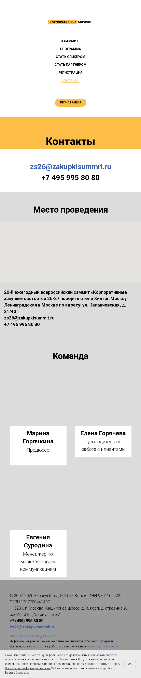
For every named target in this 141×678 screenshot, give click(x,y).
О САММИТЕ (70, 41)
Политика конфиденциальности (33, 636)
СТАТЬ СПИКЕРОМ (70, 57)
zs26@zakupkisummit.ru (70, 167)
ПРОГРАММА (70, 49)
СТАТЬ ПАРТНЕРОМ (70, 65)
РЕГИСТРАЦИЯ (70, 73)
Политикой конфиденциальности (27, 668)
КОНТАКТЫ (70, 80)
